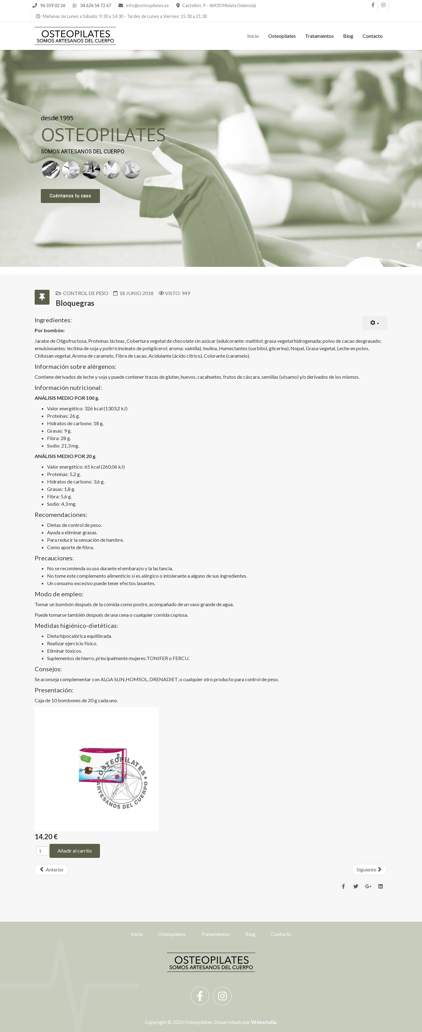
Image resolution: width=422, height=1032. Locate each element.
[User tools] (374, 323)
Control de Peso (85, 293)
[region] (211, 158)
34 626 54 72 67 (95, 5)
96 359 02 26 (52, 5)
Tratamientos (319, 36)
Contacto (373, 36)
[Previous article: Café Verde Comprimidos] (51, 869)
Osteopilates (282, 36)
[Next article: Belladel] (369, 869)
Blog (348, 36)
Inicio (253, 36)
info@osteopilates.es (147, 5)
